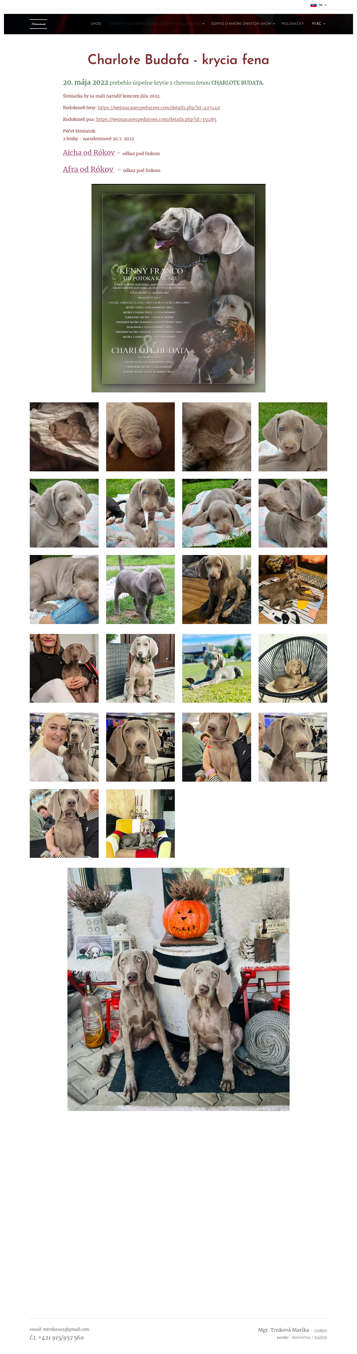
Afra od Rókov (89, 169)
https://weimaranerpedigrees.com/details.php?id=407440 (159, 107)
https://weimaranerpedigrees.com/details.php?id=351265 (156, 119)
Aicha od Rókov (89, 152)
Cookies (320, 1330)
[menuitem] (67, 24)
